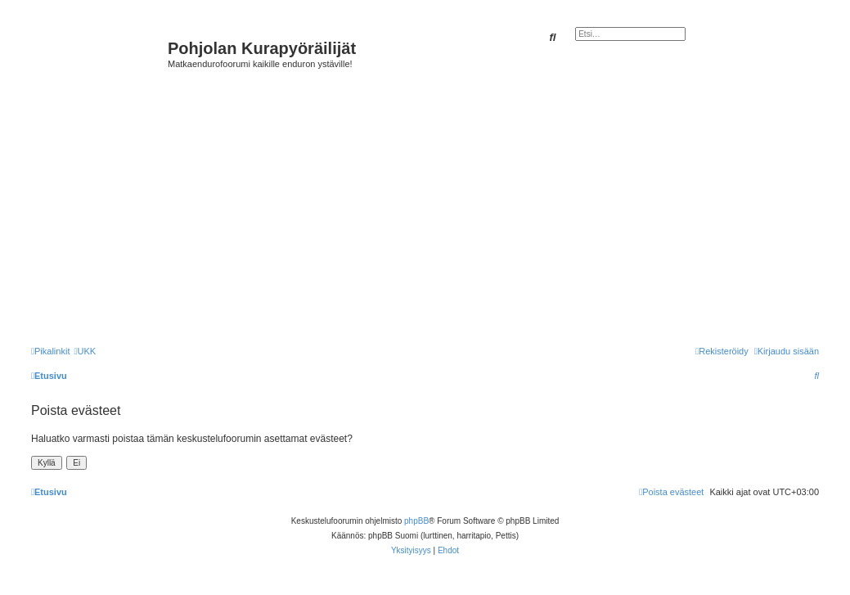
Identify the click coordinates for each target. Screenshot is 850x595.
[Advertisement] (438, 206)
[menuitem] (85, 351)
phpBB (416, 520)
